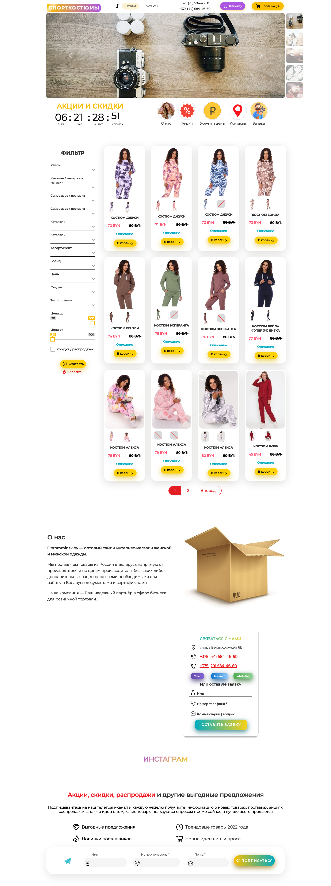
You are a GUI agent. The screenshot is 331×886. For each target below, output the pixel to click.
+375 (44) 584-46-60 (218, 656)
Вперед (208, 490)
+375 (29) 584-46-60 (218, 666)
